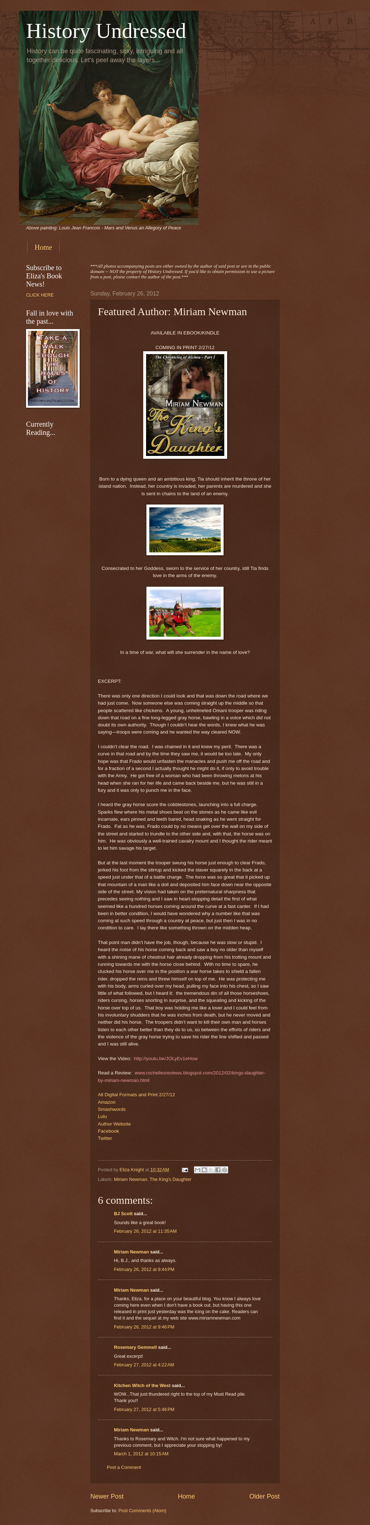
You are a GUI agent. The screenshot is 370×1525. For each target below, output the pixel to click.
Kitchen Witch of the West (142, 1385)
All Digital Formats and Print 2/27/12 (136, 1094)
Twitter (105, 1138)
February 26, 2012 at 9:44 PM (144, 1269)
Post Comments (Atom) (142, 1510)
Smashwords (112, 1109)
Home (43, 247)
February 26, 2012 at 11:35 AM (145, 1231)
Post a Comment (124, 1467)
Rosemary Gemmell (135, 1347)
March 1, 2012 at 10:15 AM (141, 1453)
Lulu (102, 1116)
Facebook (108, 1131)
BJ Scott (123, 1213)
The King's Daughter (170, 1179)
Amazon (107, 1102)
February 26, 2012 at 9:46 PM (144, 1327)
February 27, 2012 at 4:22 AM (144, 1364)
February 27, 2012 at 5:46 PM (144, 1409)
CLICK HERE (40, 295)
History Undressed (106, 31)
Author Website (114, 1124)
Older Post (264, 1496)
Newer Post (107, 1496)
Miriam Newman (130, 1179)
